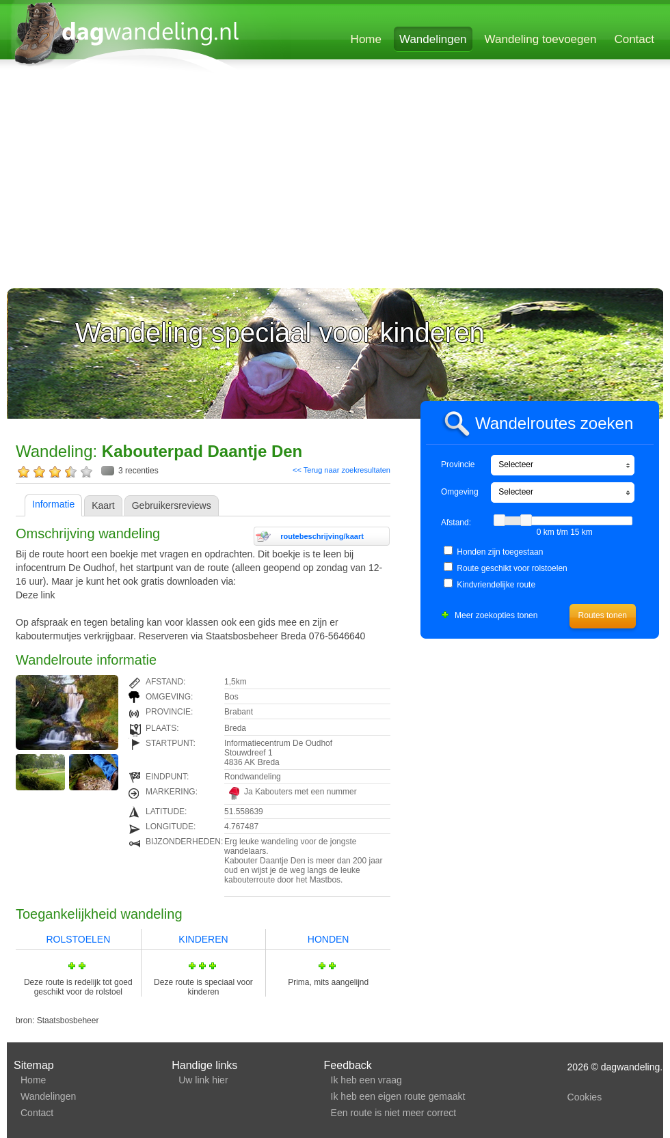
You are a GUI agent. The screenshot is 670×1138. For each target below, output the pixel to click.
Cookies (584, 1097)
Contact (634, 39)
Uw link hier (203, 1079)
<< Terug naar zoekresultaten (341, 470)
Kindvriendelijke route (496, 584)
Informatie (53, 504)
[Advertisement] (262, 182)
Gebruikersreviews (171, 505)
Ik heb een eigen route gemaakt (398, 1096)
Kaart (103, 505)
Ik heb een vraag (366, 1079)
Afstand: (456, 522)
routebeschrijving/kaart (322, 536)
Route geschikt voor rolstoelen (512, 568)
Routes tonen (602, 615)
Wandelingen (433, 39)
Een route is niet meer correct (394, 1112)
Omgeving (460, 492)
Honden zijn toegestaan (500, 552)
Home (366, 39)
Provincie (457, 464)
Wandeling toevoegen (541, 39)
